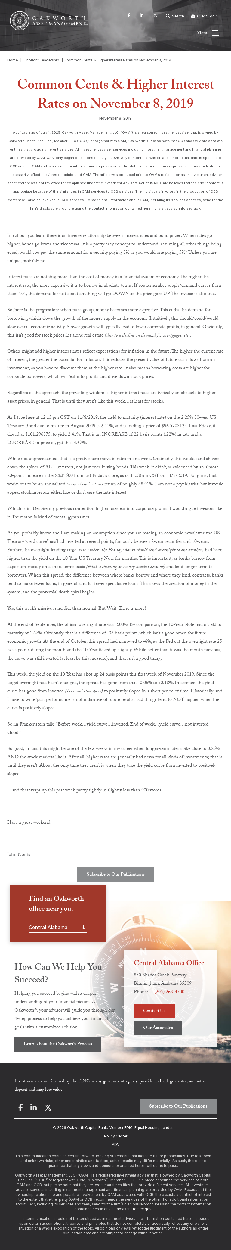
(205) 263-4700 (169, 992)
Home (12, 60)
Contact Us (154, 1011)
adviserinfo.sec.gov (134, 1209)
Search (175, 16)
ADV (115, 1144)
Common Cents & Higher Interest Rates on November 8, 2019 (118, 60)
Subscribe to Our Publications (116, 875)
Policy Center (115, 1136)
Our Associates (158, 1028)
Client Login (204, 16)
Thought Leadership (41, 60)
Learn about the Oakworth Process (58, 1044)
